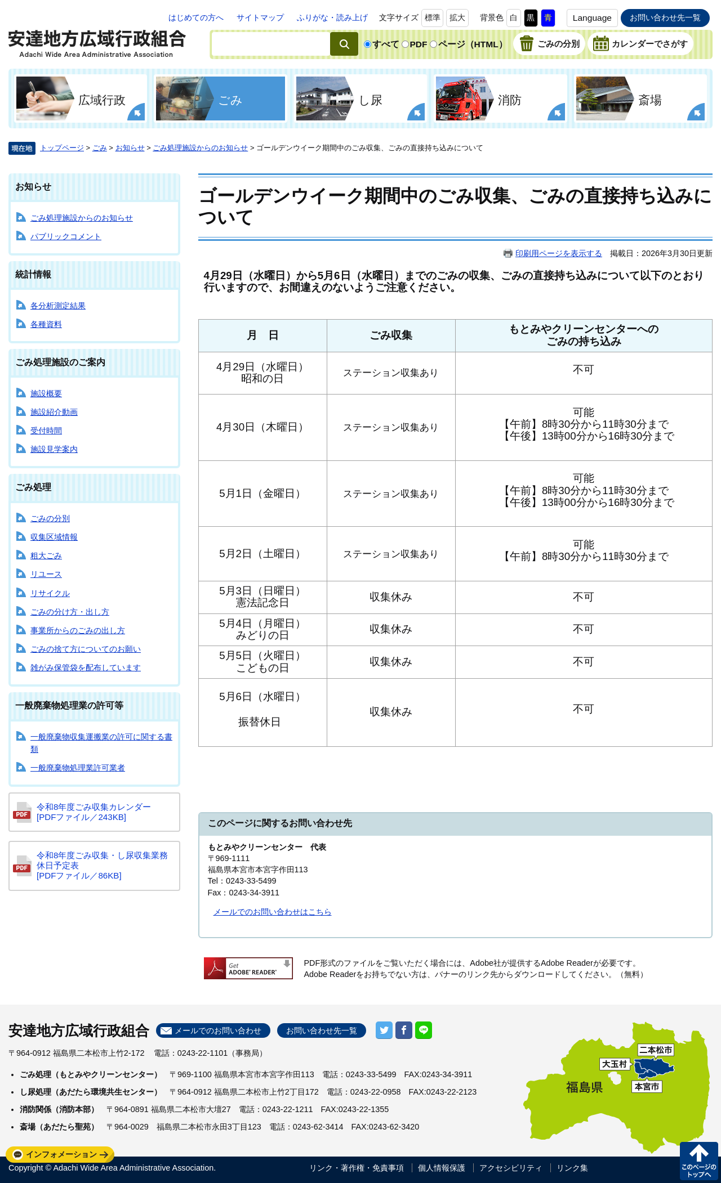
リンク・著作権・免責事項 (356, 1167)
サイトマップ (260, 17)
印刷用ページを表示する (558, 253)
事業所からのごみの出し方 (77, 630)
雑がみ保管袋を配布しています (85, 667)
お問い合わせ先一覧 (665, 17)
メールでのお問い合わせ (218, 1030)
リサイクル (50, 593)
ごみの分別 (558, 43)
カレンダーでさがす (650, 43)
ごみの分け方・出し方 (69, 611)
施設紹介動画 (54, 411)
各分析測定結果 (58, 305)
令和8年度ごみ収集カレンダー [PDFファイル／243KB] (94, 812)
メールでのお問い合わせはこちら (272, 911)
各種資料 (46, 324)
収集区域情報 (54, 536)
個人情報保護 (441, 1167)
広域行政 (102, 99)
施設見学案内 (54, 449)
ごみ (230, 99)
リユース (46, 574)
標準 (432, 17)
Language (592, 18)
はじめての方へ (196, 17)
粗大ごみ (46, 555)
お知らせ (130, 148)
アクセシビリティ (510, 1167)
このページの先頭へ (699, 1161)
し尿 (370, 99)
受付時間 (46, 430)
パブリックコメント (65, 236)
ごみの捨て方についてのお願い (85, 648)
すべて (385, 44)
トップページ (62, 148)
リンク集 (572, 1167)
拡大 (457, 17)
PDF (419, 44)
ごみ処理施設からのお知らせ (200, 148)
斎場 (650, 99)
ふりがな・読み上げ (332, 17)
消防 (510, 99)
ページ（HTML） (473, 44)
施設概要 (46, 393)
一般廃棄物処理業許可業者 (77, 767)
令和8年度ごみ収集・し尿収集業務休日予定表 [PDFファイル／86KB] (102, 865)
